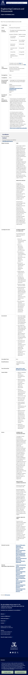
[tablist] (16, 3)
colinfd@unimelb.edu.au (7, 141)
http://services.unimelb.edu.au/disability (18, 128)
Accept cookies (7, 672)
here (20, 63)
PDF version (7, 595)
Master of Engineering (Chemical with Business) (20, 573)
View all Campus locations (6, 637)
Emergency (3, 659)
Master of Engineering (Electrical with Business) (20, 582)
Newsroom (3, 620)
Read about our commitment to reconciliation (10, 610)
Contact (2, 623)
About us (2, 614)
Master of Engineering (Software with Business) (20, 590)
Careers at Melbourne (5, 616)
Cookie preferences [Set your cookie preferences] (21, 672)
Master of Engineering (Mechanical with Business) (20, 586)
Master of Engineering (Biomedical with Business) (20, 569)
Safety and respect (5, 618)
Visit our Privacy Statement (8, 668)
